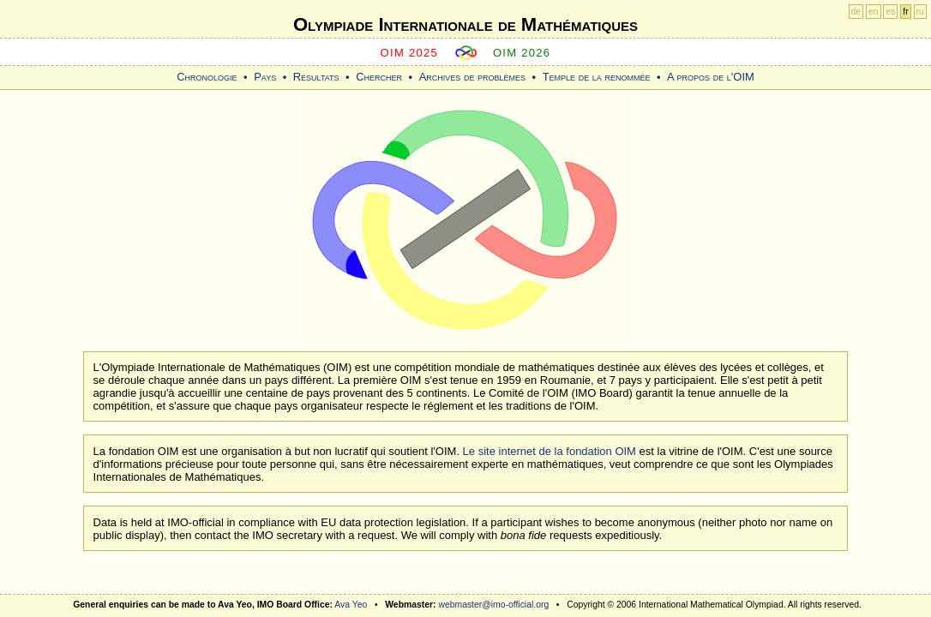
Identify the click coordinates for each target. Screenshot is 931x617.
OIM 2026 (522, 52)
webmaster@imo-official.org (493, 604)
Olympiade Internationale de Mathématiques (465, 24)
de (856, 11)
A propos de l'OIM (710, 76)
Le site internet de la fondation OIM (549, 451)
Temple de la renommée (597, 76)
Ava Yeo (350, 604)
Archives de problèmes (472, 76)
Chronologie (207, 76)
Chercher (379, 76)
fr (905, 11)
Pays (265, 76)
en (873, 11)
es (890, 11)
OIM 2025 (410, 52)
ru (920, 11)
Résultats (316, 76)
